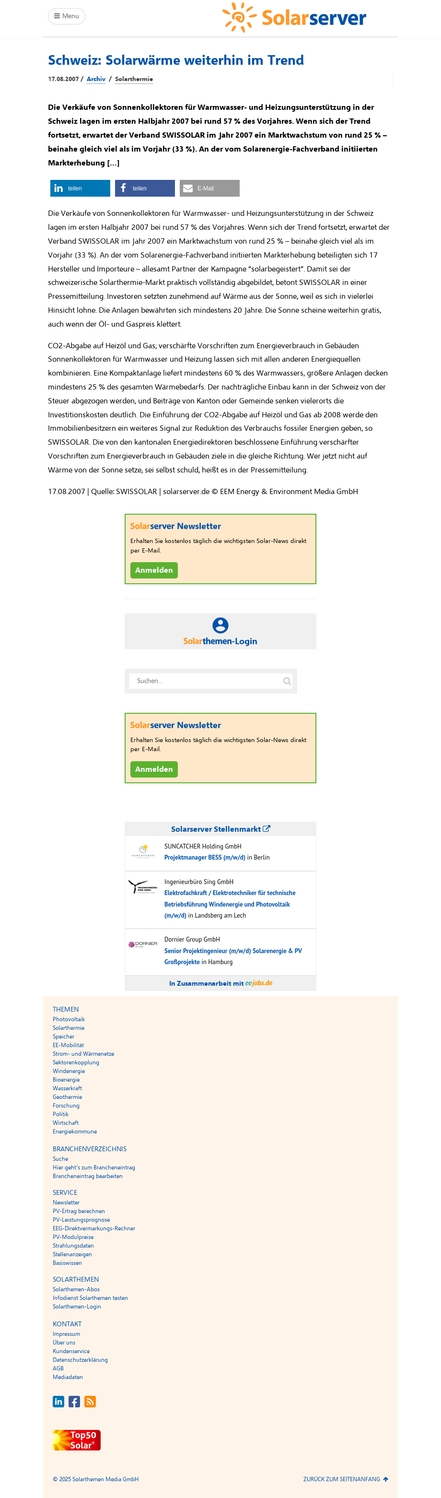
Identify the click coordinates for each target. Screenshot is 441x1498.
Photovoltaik (69, 1019)
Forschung (66, 1105)
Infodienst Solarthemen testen (90, 1298)
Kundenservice (71, 1351)
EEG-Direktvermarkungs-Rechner (94, 1228)
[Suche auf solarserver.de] (287, 681)
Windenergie (69, 1071)
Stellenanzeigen (72, 1254)
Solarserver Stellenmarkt (220, 829)
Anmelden (154, 570)
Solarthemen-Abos (76, 1289)
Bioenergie (66, 1080)
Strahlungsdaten (73, 1246)
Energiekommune (75, 1131)
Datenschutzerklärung (80, 1360)
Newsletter (66, 1202)
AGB (58, 1368)
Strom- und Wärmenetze (83, 1054)
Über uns (64, 1342)
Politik (61, 1114)
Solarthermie (134, 79)
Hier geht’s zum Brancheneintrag (94, 1167)
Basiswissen (67, 1263)
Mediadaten (68, 1377)
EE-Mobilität (68, 1045)
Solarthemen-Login (77, 1306)
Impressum (66, 1334)
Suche (60, 1159)
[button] (80, 188)
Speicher (63, 1036)
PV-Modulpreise (73, 1237)
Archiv (96, 79)
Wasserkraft (67, 1088)
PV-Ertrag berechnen (79, 1211)
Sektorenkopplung (76, 1062)
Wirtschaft (66, 1123)
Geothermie (67, 1097)
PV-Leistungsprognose (81, 1220)
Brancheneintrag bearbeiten (88, 1176)
